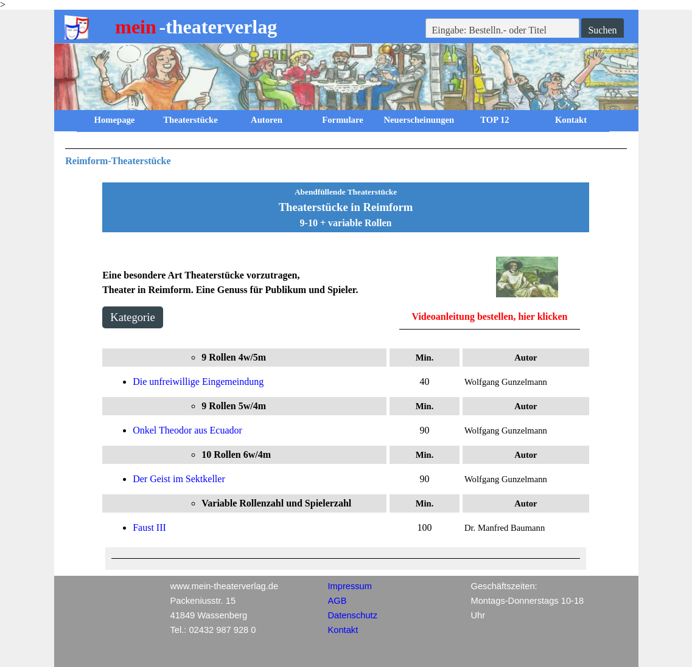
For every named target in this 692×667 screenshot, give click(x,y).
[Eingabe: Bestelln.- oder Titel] (502, 30)
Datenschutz (352, 615)
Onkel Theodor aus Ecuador (187, 430)
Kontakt (571, 120)
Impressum (350, 586)
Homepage (114, 120)
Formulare (342, 120)
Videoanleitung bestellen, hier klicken (489, 316)
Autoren (266, 120)
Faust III (149, 527)
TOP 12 (494, 120)
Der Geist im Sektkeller (179, 479)
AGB (337, 601)
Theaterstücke (190, 120)
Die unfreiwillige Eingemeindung (198, 381)
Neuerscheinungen (419, 120)
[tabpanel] (346, 158)
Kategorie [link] (132, 317)
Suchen (602, 30)
